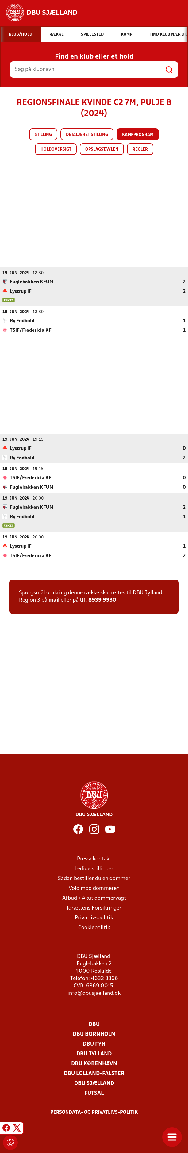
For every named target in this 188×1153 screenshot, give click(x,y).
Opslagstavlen (101, 149)
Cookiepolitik (94, 927)
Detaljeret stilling (87, 135)
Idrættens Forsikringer (94, 907)
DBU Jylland (94, 1053)
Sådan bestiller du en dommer (94, 878)
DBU (94, 1024)
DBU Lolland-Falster (94, 1073)
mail (53, 600)
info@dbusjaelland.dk (94, 993)
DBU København (94, 1063)
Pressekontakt (94, 858)
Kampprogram (137, 135)
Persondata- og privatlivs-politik (94, 1112)
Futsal (94, 1093)
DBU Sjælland (94, 1083)
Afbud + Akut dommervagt (94, 898)
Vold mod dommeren (94, 888)
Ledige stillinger (94, 868)
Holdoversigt (55, 149)
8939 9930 (102, 600)
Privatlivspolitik (94, 917)
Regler (140, 149)
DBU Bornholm (94, 1034)
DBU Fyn (94, 1044)
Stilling (43, 135)
